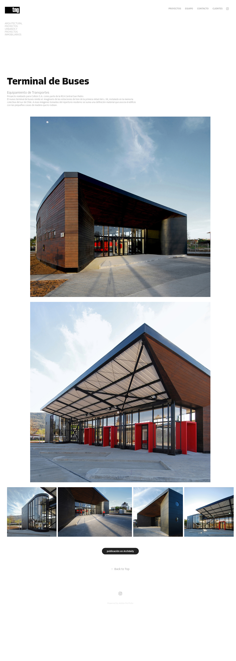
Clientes (218, 8)
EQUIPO (189, 8)
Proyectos (174, 8)
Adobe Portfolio (126, 603)
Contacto (203, 8)
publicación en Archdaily (120, 551)
